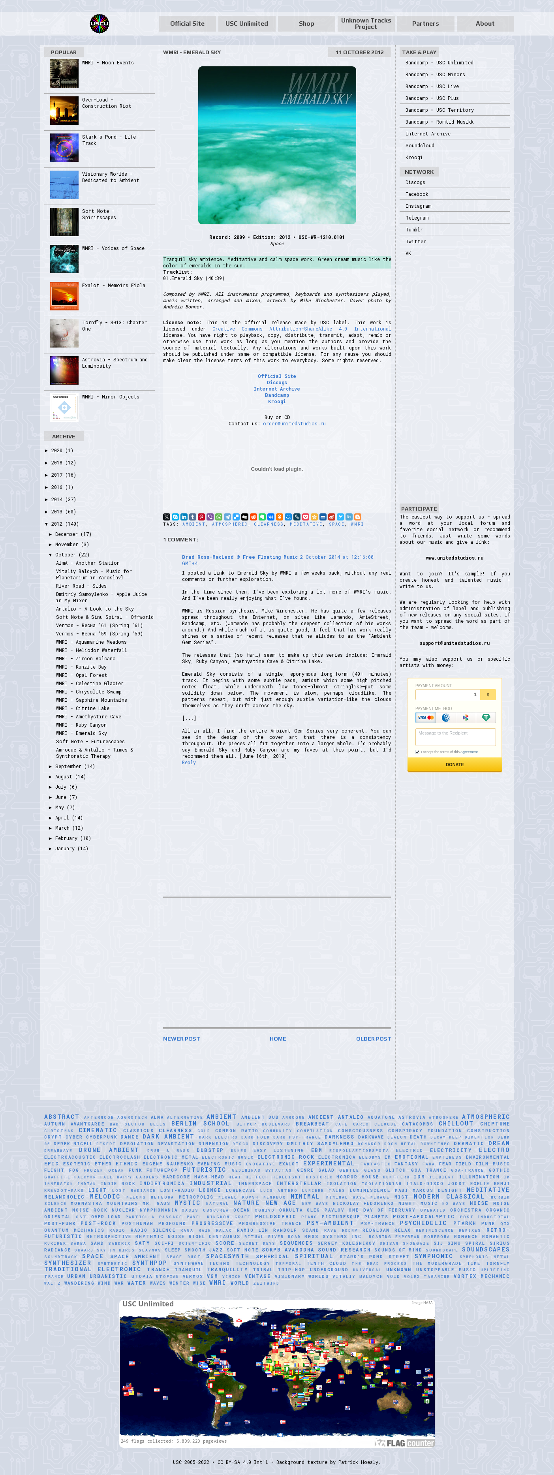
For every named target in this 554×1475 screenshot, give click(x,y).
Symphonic (434, 1256)
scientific (194, 1243)
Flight (54, 1170)
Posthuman (138, 1223)
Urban (76, 1276)
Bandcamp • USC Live (432, 86)
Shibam (389, 1243)
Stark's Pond (361, 1256)
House (370, 1177)
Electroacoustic (70, 1157)
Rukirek (55, 1243)
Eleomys (370, 1157)
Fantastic (376, 1164)
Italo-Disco (425, 1183)
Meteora (162, 1197)
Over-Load (106, 1216)
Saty (142, 1243)
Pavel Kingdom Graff (218, 1216)
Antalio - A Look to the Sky (95, 608)
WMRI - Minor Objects (110, 396)
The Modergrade (437, 1263)
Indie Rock (118, 1183)
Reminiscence (435, 1230)
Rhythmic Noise (160, 1236)
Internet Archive (277, 388)
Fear (445, 1164)
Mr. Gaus (157, 1203)
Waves (158, 1283)
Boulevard (276, 1124)
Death (418, 1137)
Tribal (263, 1269)
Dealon (397, 1137)
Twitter (416, 241)
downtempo (436, 1143)
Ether (103, 1164)
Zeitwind (266, 1283)
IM (507, 1177)
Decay (438, 1137)
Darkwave (371, 1137)
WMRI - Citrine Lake (82, 708)
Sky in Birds (116, 1250)
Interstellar (299, 1183)
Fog (74, 1170)
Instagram (418, 206)
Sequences (296, 1243)
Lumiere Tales (324, 1190)
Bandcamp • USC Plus (432, 98)
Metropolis (196, 1197)
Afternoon (99, 1117)
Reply (189, 762)
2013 (58, 511)
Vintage (258, 1276)
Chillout (456, 1123)
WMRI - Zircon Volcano (86, 658)
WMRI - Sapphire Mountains (91, 700)
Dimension (214, 1143)
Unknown (398, 1269)
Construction (488, 1130)
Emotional (412, 1157)
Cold (203, 1130)
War (119, 1283)
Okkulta (291, 1210)
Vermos (193, 1276)
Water (137, 1283)
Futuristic (204, 1169)
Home (278, 1038)
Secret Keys (257, 1243)
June (62, 797)
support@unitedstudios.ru (455, 643)
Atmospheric (230, 524)
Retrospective (108, 1236)
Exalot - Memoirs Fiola (113, 285)
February (67, 838)
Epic (51, 1163)
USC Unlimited (246, 23)
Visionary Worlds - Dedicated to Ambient (110, 177)
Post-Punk (60, 1223)
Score (225, 1243)
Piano (309, 1216)
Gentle (349, 1170)
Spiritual (314, 1256)
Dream (499, 1143)
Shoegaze (416, 1243)
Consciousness (360, 1130)
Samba (78, 1243)
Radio (117, 1230)
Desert (106, 1143)
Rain (205, 1230)
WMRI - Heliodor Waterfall (91, 650)
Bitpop (247, 1124)
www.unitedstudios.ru (454, 557)
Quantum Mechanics (74, 1230)
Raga (186, 1230)
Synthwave (188, 1263)
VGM (212, 1276)
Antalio (351, 1117)
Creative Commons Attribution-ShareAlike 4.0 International (301, 328)
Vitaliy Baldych (357, 1276)
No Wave (454, 1203)
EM (388, 1157)
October (67, 554)
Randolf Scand (296, 1230)
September (69, 766)
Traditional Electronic (93, 1269)
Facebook (417, 194)
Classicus (138, 1130)
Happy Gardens (138, 1177)
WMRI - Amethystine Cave (88, 716)
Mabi (401, 1190)
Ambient (194, 524)
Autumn (55, 1124)
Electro (494, 1150)
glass (372, 1170)
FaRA (429, 1164)
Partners (425, 23)
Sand (97, 1243)
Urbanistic (109, 1276)
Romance (466, 1236)
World (240, 1283)
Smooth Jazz (203, 1250)
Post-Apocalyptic (424, 1216)
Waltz (52, 1283)
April (63, 817)
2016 (58, 487)
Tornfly (498, 1263)
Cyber (74, 1137)
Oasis (190, 1210)
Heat (235, 1177)
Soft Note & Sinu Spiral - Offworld (105, 617)
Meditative (306, 524)
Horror (347, 1177)
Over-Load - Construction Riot (106, 102)
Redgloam (376, 1230)
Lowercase (241, 1190)
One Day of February (382, 1210)
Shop (306, 23)
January (66, 848)
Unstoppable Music (446, 1269)
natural (217, 1203)
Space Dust (183, 1256)
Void (393, 1276)
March (63, 828)
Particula (140, 1216)
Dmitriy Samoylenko (320, 1143)
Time (474, 1263)
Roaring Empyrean (395, 1236)
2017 (58, 475)
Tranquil (188, 1269)
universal (367, 1269)
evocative (261, 1164)
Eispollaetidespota (359, 1150)
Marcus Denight (437, 1190)
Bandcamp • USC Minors (435, 74)
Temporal (288, 1263)
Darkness (340, 1136)
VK (408, 253)
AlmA (157, 1117)
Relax (402, 1230)
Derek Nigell (73, 1143)
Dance (129, 1136)
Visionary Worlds (302, 1276)
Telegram (417, 217)
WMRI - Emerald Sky (81, 733)
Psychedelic (423, 1223)
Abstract (62, 1116)
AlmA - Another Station (88, 563)
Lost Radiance (134, 1190)
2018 (58, 462)
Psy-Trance (378, 1223)
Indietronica (162, 1183)
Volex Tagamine (427, 1276)
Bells (158, 1124)
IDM (419, 1176)
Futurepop (162, 1170)
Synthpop (149, 1262)
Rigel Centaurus (215, 1236)
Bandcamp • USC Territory (440, 110)
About (485, 23)
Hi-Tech (257, 1177)
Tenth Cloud (326, 1263)
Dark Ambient (169, 1136)
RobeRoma (437, 1236)
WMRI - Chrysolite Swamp (89, 691)
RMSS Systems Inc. (334, 1236)
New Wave (315, 1203)
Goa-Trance (467, 1170)
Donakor (369, 1143)
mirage (380, 1197)
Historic (319, 1177)
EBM (317, 1150)
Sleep (173, 1250)
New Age (281, 1202)
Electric (409, 1150)
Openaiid (433, 1210)
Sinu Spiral (466, 1243)
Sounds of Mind (398, 1250)
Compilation (315, 1130)
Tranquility (227, 1269)
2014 (58, 499)
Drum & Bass (168, 1150)
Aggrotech (132, 1117)
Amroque (293, 1117)
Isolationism (382, 1183)
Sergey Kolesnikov (346, 1243)
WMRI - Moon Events (108, 62)
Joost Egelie (469, 1183)
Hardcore (176, 1177)
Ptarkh (464, 1223)
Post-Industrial (485, 1216)
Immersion (58, 1183)
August (65, 776)
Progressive (212, 1223)
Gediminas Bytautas (262, 1170)
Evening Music (219, 1164)
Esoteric (77, 1164)
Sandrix (119, 1243)
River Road (284, 1236)
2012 (58, 523)
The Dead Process (379, 1263)
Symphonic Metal (485, 1256)
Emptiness (447, 1157)
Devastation (176, 1143)
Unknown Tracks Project (366, 23)
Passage (170, 1216)
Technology (252, 1263)
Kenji (502, 1183)
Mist (401, 1197)
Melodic (105, 1196)
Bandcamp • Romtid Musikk (440, 121)
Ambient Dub (260, 1117)
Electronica (337, 1157)
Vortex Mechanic (482, 1276)
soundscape (442, 1250)
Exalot (289, 1164)
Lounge (210, 1190)
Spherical (272, 1256)
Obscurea (216, 1210)
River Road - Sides (81, 585)
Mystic (188, 1202)
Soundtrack (60, 1256)
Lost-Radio (177, 1190)
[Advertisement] (277, 962)
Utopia (141, 1276)
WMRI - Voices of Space (113, 248)
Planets (376, 1216)
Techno (219, 1263)
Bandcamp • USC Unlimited (439, 62)
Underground (329, 1269)
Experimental (329, 1163)
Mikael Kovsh (238, 1197)
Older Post (373, 1038)
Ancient (321, 1117)
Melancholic (64, 1196)
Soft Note (242, 1250)
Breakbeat (313, 1123)
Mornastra (86, 1203)
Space (337, 524)
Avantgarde (88, 1124)
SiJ (438, 1243)
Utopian (167, 1276)
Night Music (418, 1203)
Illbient (442, 1177)
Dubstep (210, 1150)
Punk (488, 1223)
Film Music (493, 1164)
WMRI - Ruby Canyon (81, 725)
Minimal (305, 1196)
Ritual (254, 1236)
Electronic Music (228, 1157)
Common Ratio (237, 1130)
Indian (86, 1183)
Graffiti (57, 1177)
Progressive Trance (270, 1223)
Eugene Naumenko (168, 1164)
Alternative (185, 1117)
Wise (199, 1283)
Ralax (224, 1230)
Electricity (451, 1150)
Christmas (59, 1130)
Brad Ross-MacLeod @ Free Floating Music (240, 557)
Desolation (137, 1143)
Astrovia (412, 1117)
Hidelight (287, 1177)
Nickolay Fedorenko (363, 1203)
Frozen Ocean (104, 1170)
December (68, 534)
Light (97, 1190)
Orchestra (466, 1210)
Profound (172, 1223)
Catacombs (418, 1124)
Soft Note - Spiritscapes (99, 214)
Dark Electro (218, 1137)
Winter (179, 1283)
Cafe (341, 1124)
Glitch (395, 1170)
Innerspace (255, 1183)
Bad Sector (127, 1124)
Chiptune (495, 1123)
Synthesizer (68, 1262)
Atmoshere (444, 1117)
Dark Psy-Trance (297, 1137)
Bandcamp (277, 395)
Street (399, 1256)
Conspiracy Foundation (425, 1130)
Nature (246, 1202)
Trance (158, 1269)
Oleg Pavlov (325, 1210)
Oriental (57, 1216)
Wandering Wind (87, 1283)
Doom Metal (400, 1143)
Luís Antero (279, 1190)
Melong (136, 1197)
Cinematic (98, 1130)
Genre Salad (316, 1170)
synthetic (113, 1263)
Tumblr (414, 229)
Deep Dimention (471, 1137)
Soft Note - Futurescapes (90, 741)
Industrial (211, 1183)
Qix (505, 1223)
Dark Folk (255, 1137)
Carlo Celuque (375, 1124)
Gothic (499, 1170)
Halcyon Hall (93, 1177)
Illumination (479, 1177)
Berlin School (200, 1123)
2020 (58, 450)
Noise (479, 1203)
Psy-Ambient (330, 1223)
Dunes (239, 1150)
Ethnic (127, 1163)
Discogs (277, 382)
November (68, 544)
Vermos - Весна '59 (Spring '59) (99, 633)
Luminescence (370, 1190)
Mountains (122, 1203)
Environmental (488, 1157)
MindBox (274, 1197)
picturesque (341, 1216)
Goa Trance (429, 1170)
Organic (498, 1210)
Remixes (470, 1230)
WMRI (357, 524)
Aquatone (381, 1117)
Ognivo (265, 1210)
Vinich (231, 1276)
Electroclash (120, 1157)
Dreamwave (58, 1150)
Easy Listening (279, 1150)
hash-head (209, 1177)
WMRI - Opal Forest (81, 675)
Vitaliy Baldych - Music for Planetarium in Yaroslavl (94, 574)
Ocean (241, 1210)
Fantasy (406, 1164)
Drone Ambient (109, 1150)
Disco (241, 1143)
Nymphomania (159, 1210)
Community (277, 1130)
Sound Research (344, 1249)
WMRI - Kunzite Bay (81, 666)
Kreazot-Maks (64, 1190)
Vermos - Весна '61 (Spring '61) (99, 625)
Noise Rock (89, 1210)
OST (81, 1216)
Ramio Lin (253, 1230)
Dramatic (469, 1143)
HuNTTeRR (396, 1177)
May (61, 807)
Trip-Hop (292, 1269)
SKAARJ (84, 1250)
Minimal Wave (346, 1197)
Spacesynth (228, 1256)
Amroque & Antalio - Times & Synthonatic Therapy (94, 752)
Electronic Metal (171, 1157)
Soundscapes (486, 1249)
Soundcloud (420, 145)
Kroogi (277, 401)
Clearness (269, 524)
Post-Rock (98, 1223)
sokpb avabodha (288, 1249)
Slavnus (150, 1250)
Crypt (53, 1137)
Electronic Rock (285, 1157)
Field (464, 1164)
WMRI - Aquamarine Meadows (91, 642)
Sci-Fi (164, 1243)
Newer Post (181, 1038)
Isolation (342, 1183)
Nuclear (123, 1210)
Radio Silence (153, 1230)
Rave (330, 1230)
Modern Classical (449, 1196)
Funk (135, 1170)
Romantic (496, 1236)
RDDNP (350, 1230)
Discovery (268, 1143)
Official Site (187, 23)
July (62, 787)
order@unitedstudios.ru (294, 423)
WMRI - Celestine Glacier (90, 683)
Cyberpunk (101, 1137)
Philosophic (276, 1216)
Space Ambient (135, 1256)
